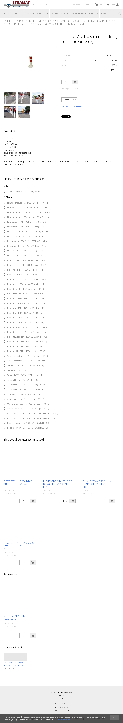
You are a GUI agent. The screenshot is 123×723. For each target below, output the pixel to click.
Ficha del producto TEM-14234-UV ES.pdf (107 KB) (27, 212)
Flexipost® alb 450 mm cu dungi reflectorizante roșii (56, 24)
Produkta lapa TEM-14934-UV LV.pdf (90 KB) (24, 284)
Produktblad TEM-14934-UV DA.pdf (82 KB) (24, 308)
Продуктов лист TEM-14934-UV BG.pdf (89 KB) (26, 427)
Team (45, 4)
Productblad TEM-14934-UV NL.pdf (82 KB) (24, 274)
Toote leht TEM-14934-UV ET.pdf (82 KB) (23, 380)
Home (35, 4)
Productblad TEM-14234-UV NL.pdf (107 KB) (24, 270)
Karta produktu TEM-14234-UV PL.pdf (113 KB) (25, 241)
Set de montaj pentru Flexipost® (16, 617)
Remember (69, 100)
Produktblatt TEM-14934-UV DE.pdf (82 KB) (24, 322)
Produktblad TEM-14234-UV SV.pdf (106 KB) (24, 303)
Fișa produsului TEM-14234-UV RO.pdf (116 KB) (26, 231)
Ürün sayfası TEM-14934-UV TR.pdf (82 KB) (24, 399)
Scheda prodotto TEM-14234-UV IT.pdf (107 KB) (26, 356)
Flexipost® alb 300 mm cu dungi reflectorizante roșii (19, 484)
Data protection (63, 719)
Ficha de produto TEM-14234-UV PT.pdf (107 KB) (26, 203)
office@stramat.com (61, 710)
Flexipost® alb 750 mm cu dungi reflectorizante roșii (98, 484)
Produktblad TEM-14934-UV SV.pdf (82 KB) (24, 313)
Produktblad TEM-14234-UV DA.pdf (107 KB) (24, 298)
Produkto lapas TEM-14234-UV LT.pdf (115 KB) (25, 327)
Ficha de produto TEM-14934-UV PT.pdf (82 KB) (26, 207)
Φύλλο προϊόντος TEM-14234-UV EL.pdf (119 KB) (27, 404)
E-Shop (7, 21)
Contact (51, 4)
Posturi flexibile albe (15, 24)
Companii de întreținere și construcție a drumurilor (52, 21)
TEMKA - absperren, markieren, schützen (23, 191)
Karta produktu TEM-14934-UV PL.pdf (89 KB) (25, 246)
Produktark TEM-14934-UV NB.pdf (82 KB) (23, 293)
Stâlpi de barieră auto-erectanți (98, 21)
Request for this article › (72, 106)
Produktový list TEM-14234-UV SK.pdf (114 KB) (25, 341)
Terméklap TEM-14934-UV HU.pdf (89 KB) (23, 370)
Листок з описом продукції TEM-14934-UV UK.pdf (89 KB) (30, 418)
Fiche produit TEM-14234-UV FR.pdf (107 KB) (25, 222)
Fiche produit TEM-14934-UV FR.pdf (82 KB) (24, 226)
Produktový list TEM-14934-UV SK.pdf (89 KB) (25, 351)
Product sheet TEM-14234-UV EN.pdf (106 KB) (25, 260)
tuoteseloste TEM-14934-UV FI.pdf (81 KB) (24, 389)
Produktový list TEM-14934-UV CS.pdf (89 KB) (25, 346)
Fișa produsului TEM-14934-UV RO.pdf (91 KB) (25, 236)
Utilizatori (17, 21)
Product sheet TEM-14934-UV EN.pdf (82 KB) (25, 265)
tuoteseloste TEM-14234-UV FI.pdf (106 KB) (24, 384)
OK (114, 718)
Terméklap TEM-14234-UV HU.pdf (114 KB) (24, 365)
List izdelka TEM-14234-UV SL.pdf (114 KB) (24, 250)
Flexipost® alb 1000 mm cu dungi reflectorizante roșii (19, 545)
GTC (57, 4)
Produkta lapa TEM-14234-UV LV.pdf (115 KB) (25, 279)
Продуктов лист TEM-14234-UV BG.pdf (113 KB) (26, 423)
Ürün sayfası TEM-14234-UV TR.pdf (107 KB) (24, 394)
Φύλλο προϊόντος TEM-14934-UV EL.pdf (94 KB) (26, 408)
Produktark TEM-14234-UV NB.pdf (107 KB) (24, 289)
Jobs (40, 4)
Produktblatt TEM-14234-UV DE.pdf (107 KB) (24, 317)
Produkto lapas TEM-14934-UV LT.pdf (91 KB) (25, 332)
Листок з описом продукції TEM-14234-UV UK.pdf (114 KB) (31, 413)
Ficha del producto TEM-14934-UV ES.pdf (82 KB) (26, 217)
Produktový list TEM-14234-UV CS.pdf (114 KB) (25, 337)
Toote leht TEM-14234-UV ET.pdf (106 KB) (23, 375)
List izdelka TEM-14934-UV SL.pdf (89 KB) (23, 255)
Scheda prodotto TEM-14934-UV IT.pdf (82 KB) (25, 360)
